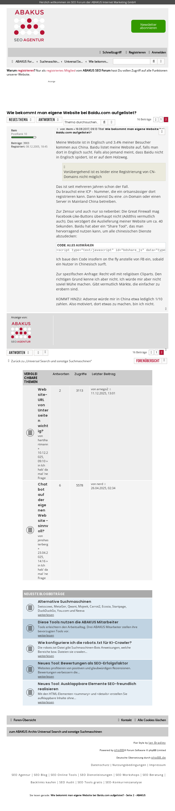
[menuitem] (156, 52)
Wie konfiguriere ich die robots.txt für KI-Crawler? (85, 642)
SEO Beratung (153, 775)
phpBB (119, 750)
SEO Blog (40, 775)
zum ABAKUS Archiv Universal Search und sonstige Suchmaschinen (55, 732)
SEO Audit (66, 782)
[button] (155, 119)
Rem (14, 130)
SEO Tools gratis (90, 782)
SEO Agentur (21, 775)
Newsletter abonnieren (148, 26)
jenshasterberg (43, 542)
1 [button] (160, 119)
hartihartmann (43, 442)
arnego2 (102, 389)
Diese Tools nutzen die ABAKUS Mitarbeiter (78, 622)
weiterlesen (46, 615)
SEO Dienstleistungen (96, 775)
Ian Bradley (157, 742)
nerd (100, 484)
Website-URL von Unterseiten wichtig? (43, 410)
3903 (26, 143)
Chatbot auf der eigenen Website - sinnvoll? (43, 507)
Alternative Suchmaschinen (64, 601)
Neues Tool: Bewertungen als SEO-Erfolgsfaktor (83, 663)
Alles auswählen (80, 245)
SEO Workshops (127, 775)
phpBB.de (158, 757)
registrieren (26, 71)
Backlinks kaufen (43, 782)
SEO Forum (78, 2)
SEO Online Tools (64, 775)
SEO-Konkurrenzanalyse (124, 782)
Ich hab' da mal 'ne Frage (43, 471)
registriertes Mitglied (60, 71)
